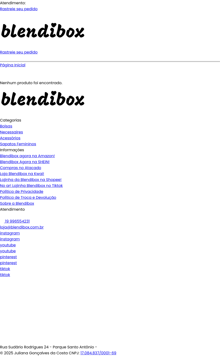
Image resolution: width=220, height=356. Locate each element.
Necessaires (11, 132)
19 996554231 (15, 221)
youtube (8, 245)
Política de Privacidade (21, 191)
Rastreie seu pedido (19, 9)
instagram (10, 233)
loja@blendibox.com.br (22, 227)
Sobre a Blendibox (17, 203)
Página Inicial (12, 65)
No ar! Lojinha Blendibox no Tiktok (31, 185)
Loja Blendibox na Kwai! (22, 173)
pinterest (8, 257)
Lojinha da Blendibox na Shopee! (31, 179)
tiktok (5, 269)
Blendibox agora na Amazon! (27, 156)
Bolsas (6, 126)
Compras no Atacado (20, 168)
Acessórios (10, 138)
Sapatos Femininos (18, 144)
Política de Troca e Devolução (28, 197)
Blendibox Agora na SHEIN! (25, 162)
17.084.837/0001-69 (98, 353)
